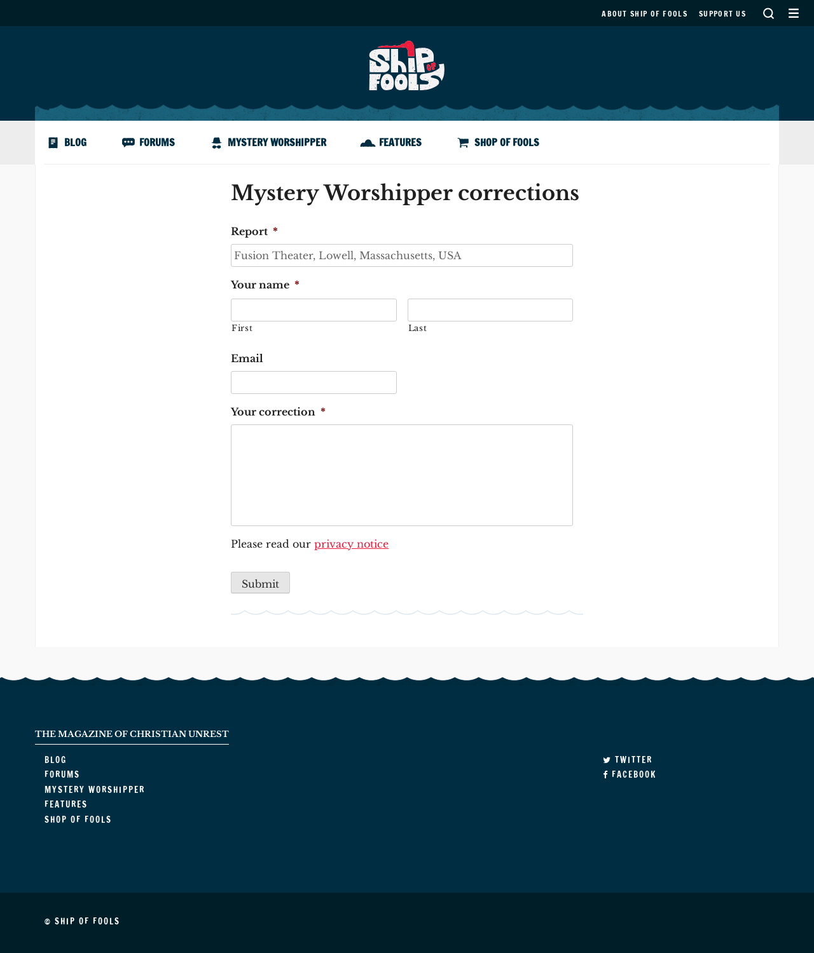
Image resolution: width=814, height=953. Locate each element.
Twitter (627, 760)
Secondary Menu (793, 13)
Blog (75, 142)
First (241, 328)
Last (417, 328)
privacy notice (351, 543)
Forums (157, 142)
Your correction (278, 411)
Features (400, 142)
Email (247, 358)
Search (768, 13)
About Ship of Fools (644, 13)
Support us (722, 13)
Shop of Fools (506, 142)
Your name (265, 284)
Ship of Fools (407, 64)
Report (254, 231)
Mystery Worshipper (277, 142)
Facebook (629, 774)
